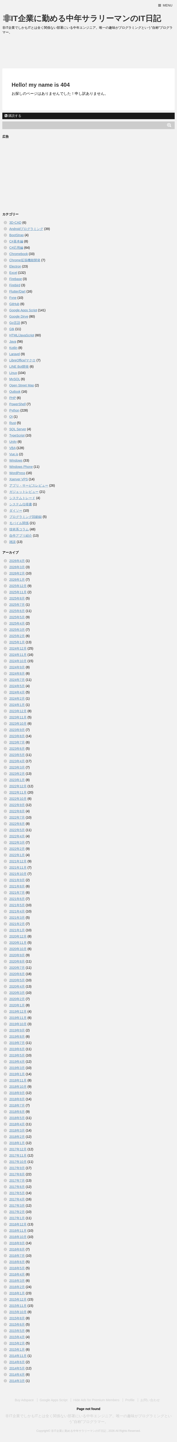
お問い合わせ (150, 1400)
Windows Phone (21, 467)
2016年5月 (17, 1268)
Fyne (12, 298)
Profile (130, 1400)
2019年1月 (17, 1074)
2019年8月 (17, 1036)
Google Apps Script (23, 310)
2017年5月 (17, 1193)
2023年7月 (17, 742)
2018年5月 (17, 1118)
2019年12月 (18, 1011)
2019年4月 (17, 1061)
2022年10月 (18, 799)
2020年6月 (17, 974)
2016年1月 (17, 1293)
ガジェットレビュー (24, 492)
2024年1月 (17, 705)
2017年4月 (17, 1199)
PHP (12, 398)
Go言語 (14, 323)
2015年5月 (17, 1331)
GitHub (14, 304)
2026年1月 (17, 579)
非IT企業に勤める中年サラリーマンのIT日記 (82, 18)
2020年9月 (17, 955)
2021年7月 (17, 892)
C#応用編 (16, 247)
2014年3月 (17, 1381)
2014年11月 (18, 1356)
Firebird (14, 285)
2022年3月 (17, 842)
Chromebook (18, 254)
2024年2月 (17, 698)
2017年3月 (17, 1205)
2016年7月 (17, 1255)
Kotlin (13, 348)
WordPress (17, 473)
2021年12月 (18, 861)
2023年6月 (17, 748)
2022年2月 (17, 849)
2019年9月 (17, 1030)
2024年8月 (17, 673)
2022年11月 (18, 792)
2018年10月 (18, 1086)
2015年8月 (17, 1318)
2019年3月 (17, 1068)
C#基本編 (16, 241)
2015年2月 (17, 1343)
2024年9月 (17, 667)
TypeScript (17, 435)
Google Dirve (18, 316)
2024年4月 (17, 692)
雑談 (12, 542)
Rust (12, 423)
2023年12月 (18, 711)
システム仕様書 (20, 504)
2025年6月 (17, 611)
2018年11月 (18, 1080)
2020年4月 (17, 986)
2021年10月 (18, 874)
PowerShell (17, 404)
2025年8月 (17, 598)
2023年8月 (17, 736)
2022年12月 (18, 786)
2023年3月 (17, 767)
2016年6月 (17, 1262)
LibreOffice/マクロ (22, 360)
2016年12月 (18, 1224)
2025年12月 (18, 586)
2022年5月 (17, 830)
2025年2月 (17, 636)
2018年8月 (17, 1099)
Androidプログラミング (26, 229)
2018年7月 (17, 1105)
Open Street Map (21, 385)
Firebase (15, 279)
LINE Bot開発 (19, 366)
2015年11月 (18, 1306)
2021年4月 (17, 911)
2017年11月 (18, 1155)
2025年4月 (17, 623)
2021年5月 (17, 905)
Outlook (14, 391)
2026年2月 (17, 573)
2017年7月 (17, 1180)
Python (14, 410)
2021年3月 (17, 917)
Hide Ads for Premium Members (96, 1400)
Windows (16, 460)
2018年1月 (17, 1143)
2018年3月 (17, 1130)
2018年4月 (17, 1124)
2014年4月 (17, 1374)
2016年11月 (18, 1230)
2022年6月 (17, 824)
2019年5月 (17, 1055)
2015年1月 (17, 1349)
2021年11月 (18, 867)
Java (12, 341)
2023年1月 (17, 780)
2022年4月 (17, 836)
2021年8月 (17, 886)
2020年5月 (17, 980)
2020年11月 (18, 942)
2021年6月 (17, 899)
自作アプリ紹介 (20, 535)
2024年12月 (18, 648)
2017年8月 (17, 1174)
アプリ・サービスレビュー (28, 485)
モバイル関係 (19, 523)
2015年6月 (17, 1324)
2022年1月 (17, 855)
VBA (12, 448)
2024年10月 (18, 661)
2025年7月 (17, 604)
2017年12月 (18, 1149)
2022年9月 (17, 805)
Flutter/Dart (17, 291)
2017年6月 (17, 1187)
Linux (13, 373)
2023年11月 (18, 717)
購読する (13, 116)
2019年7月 (17, 1043)
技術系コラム (19, 529)
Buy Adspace (24, 1400)
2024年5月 (17, 686)
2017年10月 (18, 1162)
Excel (13, 272)
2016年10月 (18, 1237)
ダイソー (15, 510)
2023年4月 (17, 761)
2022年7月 (17, 817)
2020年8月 (17, 961)
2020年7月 (17, 968)
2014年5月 (17, 1368)
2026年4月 (17, 561)
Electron (15, 266)
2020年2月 (17, 999)
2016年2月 (17, 1287)
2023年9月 (17, 730)
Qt (11, 416)
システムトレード (22, 498)
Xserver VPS (18, 479)
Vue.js (13, 454)
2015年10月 (18, 1312)
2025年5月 (17, 617)
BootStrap (16, 235)
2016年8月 (17, 1249)
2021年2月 (17, 924)
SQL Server (17, 429)
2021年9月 (17, 880)
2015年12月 (18, 1299)
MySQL (14, 379)
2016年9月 (17, 1243)
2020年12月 (18, 936)
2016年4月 (17, 1274)
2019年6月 (17, 1049)
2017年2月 (17, 1212)
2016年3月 (17, 1280)
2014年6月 (17, 1362)
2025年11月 (18, 592)
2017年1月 (17, 1218)
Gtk (11, 329)
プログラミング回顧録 (25, 517)
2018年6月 (17, 1111)
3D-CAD (15, 222)
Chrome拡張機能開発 (24, 260)
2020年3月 (17, 993)
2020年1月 (17, 1005)
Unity (13, 441)
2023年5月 (17, 755)
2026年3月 (17, 567)
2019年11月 (18, 1018)
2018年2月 (17, 1137)
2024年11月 (18, 655)
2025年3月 (17, 630)
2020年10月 (18, 949)
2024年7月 (17, 680)
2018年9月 (17, 1093)
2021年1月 (17, 930)
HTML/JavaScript (21, 335)
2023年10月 (18, 723)
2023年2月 (17, 773)
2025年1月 (17, 642)
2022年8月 (17, 811)
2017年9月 (17, 1168)
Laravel (14, 354)
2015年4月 (17, 1337)
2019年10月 (18, 1024)
